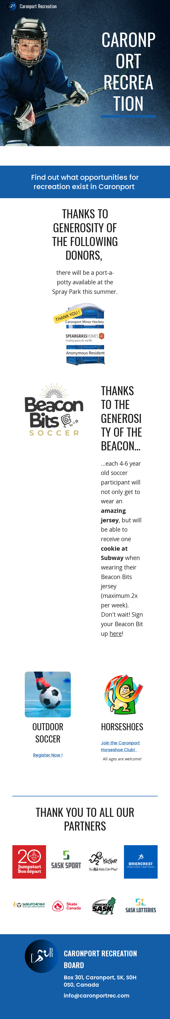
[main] (128, 73)
